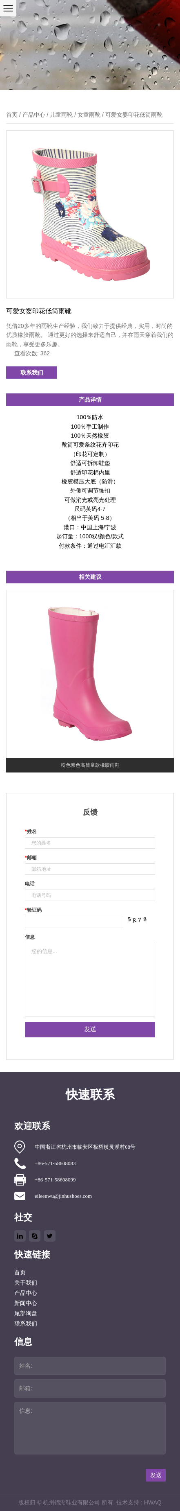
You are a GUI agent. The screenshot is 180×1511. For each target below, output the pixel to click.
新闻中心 (25, 1303)
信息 (30, 937)
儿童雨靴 (61, 114)
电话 (30, 884)
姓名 (31, 831)
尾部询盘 (25, 1313)
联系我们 (31, 372)
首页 (12, 114)
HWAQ (153, 1502)
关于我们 (25, 1283)
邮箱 (31, 858)
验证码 (33, 910)
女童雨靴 (89, 114)
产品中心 (33, 114)
